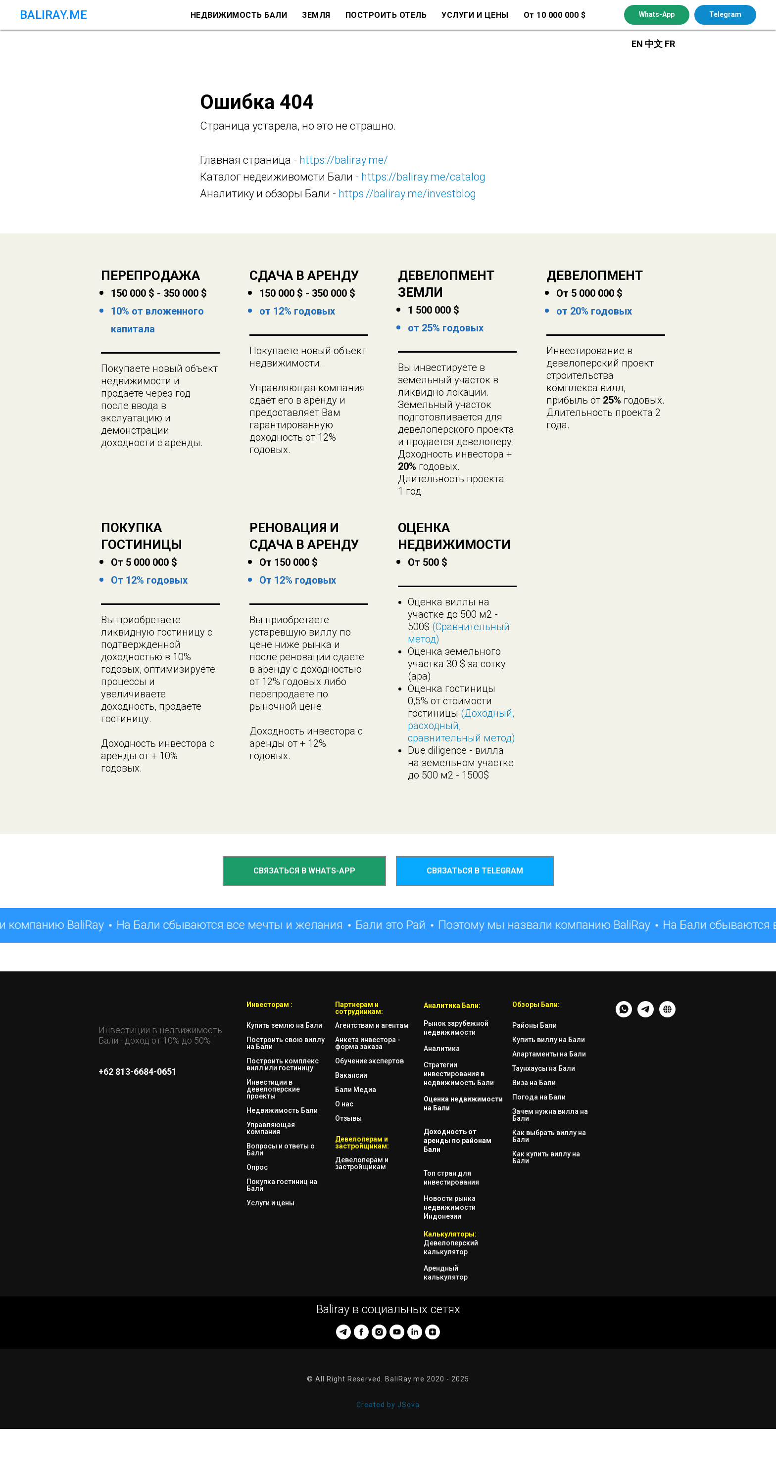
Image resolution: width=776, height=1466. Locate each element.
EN (637, 44)
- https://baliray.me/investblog (403, 193)
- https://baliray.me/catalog (419, 177)
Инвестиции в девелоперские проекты (273, 1089)
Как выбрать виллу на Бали (549, 1136)
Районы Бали (534, 1025)
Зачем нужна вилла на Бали (550, 1115)
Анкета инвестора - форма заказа (367, 1043)
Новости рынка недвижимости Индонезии (450, 1207)
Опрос (257, 1167)
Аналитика (442, 1049)
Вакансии (351, 1075)
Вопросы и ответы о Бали (280, 1149)
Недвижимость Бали (282, 1110)
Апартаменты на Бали (549, 1054)
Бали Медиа (355, 1089)
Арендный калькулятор (446, 1272)
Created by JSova (388, 1405)
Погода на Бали (539, 1097)
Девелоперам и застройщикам (361, 1163)
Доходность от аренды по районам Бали (457, 1140)
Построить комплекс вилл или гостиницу (282, 1064)
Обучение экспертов (369, 1060)
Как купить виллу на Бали (546, 1157)
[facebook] (361, 1332)
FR (670, 44)
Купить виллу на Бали (548, 1039)
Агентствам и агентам (372, 1025)
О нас (344, 1103)
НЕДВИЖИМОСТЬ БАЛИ (239, 15)
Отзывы (348, 1118)
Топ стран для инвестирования (451, 1177)
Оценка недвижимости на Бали (463, 1103)
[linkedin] (414, 1332)
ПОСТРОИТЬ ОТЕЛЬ (386, 15)
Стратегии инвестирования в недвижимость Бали (459, 1074)
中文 (655, 44)
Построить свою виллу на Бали (285, 1043)
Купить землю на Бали (284, 1025)
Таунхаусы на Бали (543, 1068)
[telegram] (343, 1332)
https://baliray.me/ (343, 160)
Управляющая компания (270, 1128)
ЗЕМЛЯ (316, 15)
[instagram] (379, 1332)
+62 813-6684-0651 (137, 1071)
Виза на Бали (534, 1082)
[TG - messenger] (645, 1014)
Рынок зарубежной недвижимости (456, 1027)
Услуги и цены (270, 1202)
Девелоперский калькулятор (451, 1247)
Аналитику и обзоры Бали (265, 193)
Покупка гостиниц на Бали (281, 1185)
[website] (667, 1014)
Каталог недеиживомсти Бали (276, 177)
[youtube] (396, 1332)
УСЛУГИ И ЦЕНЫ (475, 15)
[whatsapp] (624, 1014)
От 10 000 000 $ (555, 15)
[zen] (432, 1332)
